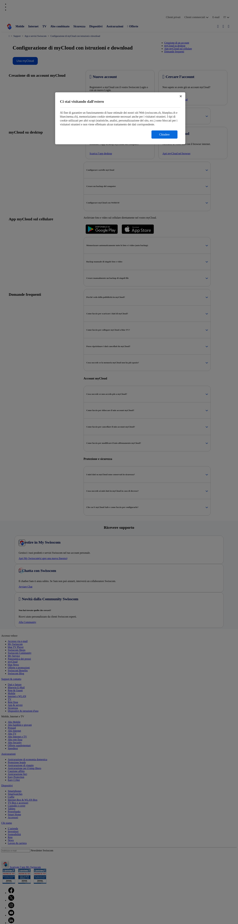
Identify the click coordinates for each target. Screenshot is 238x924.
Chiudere (164, 134)
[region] (120, 118)
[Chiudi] (180, 96)
